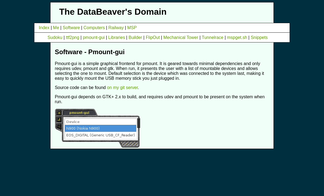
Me (56, 27)
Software (71, 27)
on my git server (122, 87)
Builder (135, 37)
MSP (132, 27)
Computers (94, 27)
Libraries (116, 37)
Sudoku (54, 37)
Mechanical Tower (180, 37)
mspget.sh (237, 37)
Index (44, 27)
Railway (116, 27)
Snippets (259, 37)
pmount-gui (94, 37)
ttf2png (72, 37)
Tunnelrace (212, 37)
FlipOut (153, 37)
